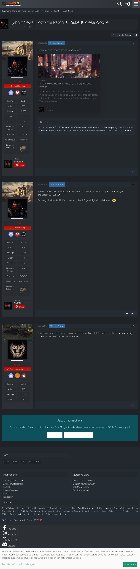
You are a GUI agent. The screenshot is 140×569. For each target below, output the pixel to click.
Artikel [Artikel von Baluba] (10, 389)
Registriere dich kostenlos (74, 427)
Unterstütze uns (10, 490)
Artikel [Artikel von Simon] (10, 106)
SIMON (17, 161)
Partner (6, 493)
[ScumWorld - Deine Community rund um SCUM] (12, 4)
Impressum (8, 496)
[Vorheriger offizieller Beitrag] (126, 313)
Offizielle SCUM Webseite (84, 480)
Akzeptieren (130, 564)
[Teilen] (135, 35)
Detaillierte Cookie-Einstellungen (18, 564)
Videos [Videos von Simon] (10, 121)
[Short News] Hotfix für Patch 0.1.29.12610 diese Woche (65, 85)
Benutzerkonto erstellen (78, 434)
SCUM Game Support (82, 490)
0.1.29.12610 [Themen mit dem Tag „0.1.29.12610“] (34, 461)
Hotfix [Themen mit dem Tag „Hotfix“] (14, 461)
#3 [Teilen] (133, 325)
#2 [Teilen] (133, 184)
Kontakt (6, 486)
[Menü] (136, 4)
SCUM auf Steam (81, 486)
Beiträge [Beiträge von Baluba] (10, 394)
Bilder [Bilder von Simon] (10, 116)
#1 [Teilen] (133, 42)
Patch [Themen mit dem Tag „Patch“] (23, 461)
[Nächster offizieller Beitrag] (132, 172)
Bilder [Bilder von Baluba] (10, 399)
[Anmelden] (127, 4)
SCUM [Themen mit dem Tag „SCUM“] (6, 461)
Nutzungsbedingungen (13, 480)
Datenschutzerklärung (13, 483)
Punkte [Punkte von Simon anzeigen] (10, 101)
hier (49, 336)
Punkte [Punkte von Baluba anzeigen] (10, 384)
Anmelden (55, 434)
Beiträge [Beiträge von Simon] (10, 111)
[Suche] (119, 4)
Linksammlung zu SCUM (84, 483)
